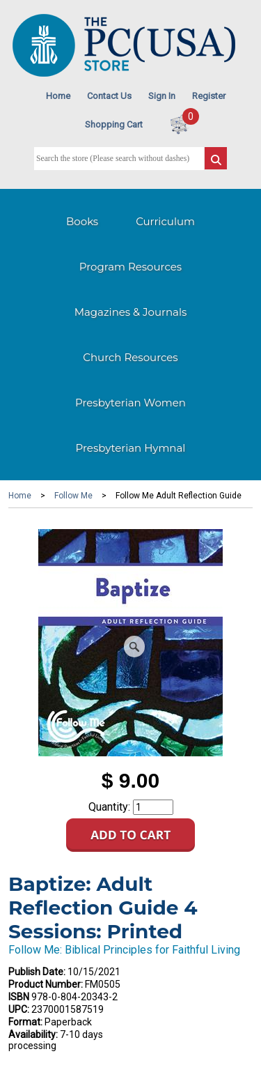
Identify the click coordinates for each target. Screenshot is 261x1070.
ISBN (18, 996)
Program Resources (130, 266)
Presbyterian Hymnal (131, 447)
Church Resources (130, 357)
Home (58, 96)
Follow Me (73, 495)
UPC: (18, 1009)
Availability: (33, 1034)
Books (82, 221)
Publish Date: (36, 971)
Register (209, 96)
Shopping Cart (114, 124)
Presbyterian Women (130, 402)
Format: (25, 1021)
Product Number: (45, 984)
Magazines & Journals (130, 312)
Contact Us (109, 96)
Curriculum (165, 221)
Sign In (161, 96)
